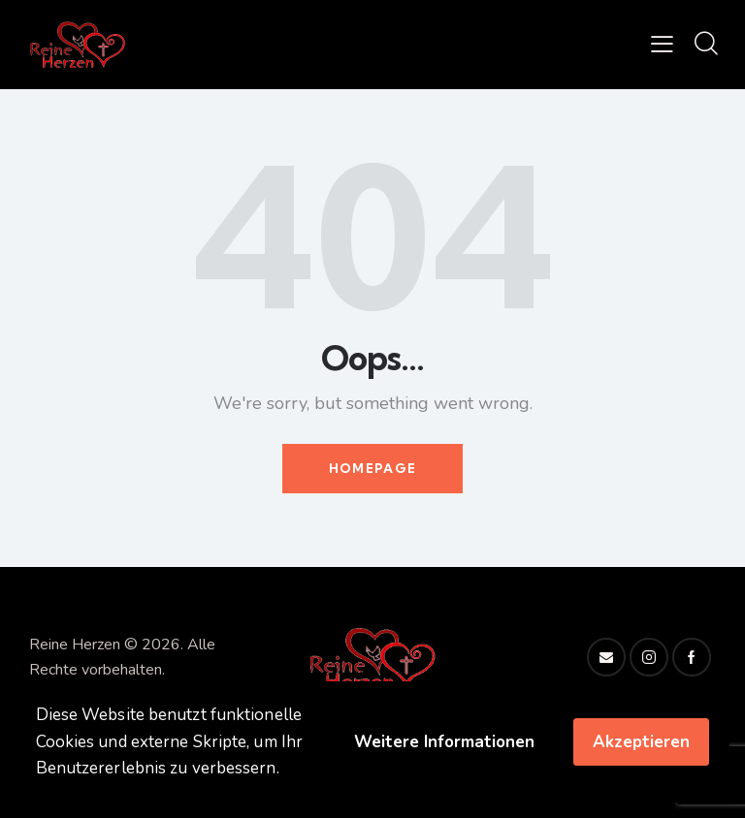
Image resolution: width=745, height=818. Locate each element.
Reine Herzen (74, 644)
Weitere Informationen (444, 742)
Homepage (372, 468)
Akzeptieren (641, 742)
